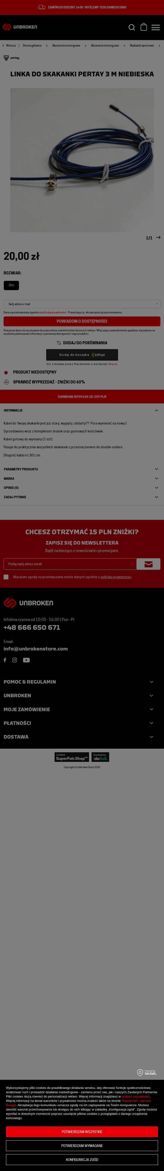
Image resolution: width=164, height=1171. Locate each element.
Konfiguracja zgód (82, 1160)
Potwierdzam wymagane (82, 1146)
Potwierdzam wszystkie (82, 1132)
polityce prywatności (135, 1096)
